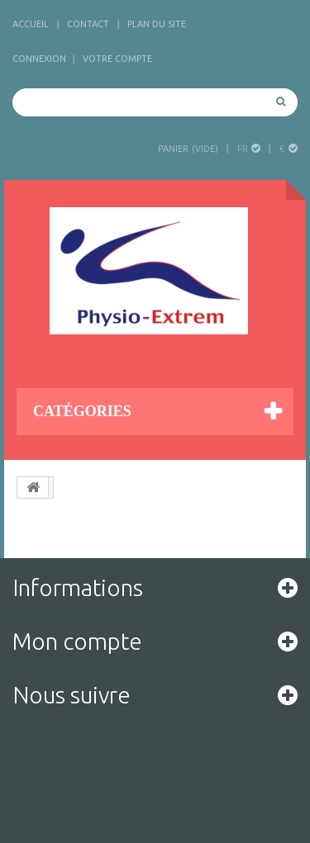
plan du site (156, 24)
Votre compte (117, 59)
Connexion (39, 59)
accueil (30, 24)
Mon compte (77, 641)
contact (88, 24)
